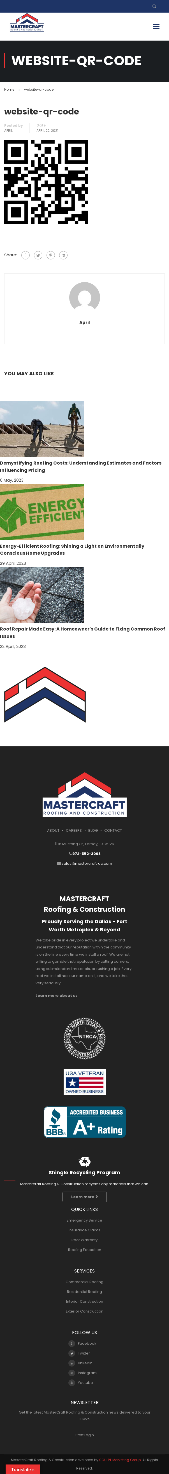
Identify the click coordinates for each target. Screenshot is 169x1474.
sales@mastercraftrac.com (87, 863)
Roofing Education (84, 1249)
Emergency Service (84, 1220)
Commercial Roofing (84, 1282)
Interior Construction (84, 1301)
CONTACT (113, 830)
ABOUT (53, 830)
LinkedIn (80, 1363)
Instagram (82, 1373)
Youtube (80, 1382)
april (8, 130)
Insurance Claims (84, 1230)
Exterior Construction (84, 1311)
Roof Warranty (84, 1240)
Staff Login (84, 1435)
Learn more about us (57, 995)
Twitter (79, 1353)
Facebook (82, 1343)
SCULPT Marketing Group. (120, 1459)
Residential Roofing (84, 1291)
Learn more (84, 1196)
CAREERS (74, 830)
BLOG (93, 830)
